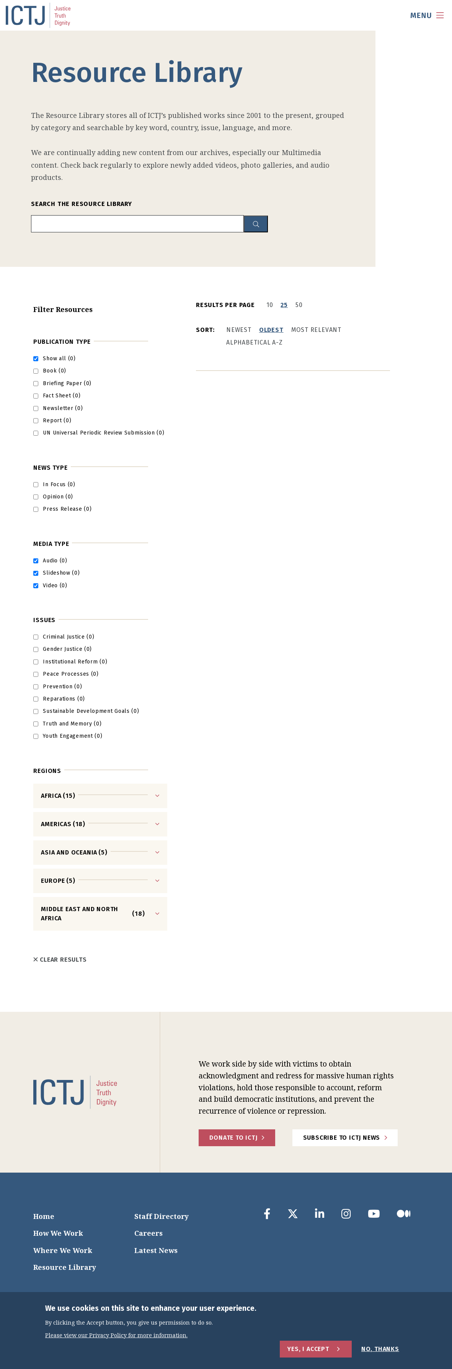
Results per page (225, 305)
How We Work (58, 1233)
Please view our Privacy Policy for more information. (116, 1335)
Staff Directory (161, 1216)
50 (299, 305)
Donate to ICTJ (233, 1137)
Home (43, 1216)
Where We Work (62, 1250)
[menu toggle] (427, 15)
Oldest (271, 329)
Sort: (205, 329)
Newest (238, 329)
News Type (50, 467)
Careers (148, 1233)
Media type (51, 543)
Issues (44, 620)
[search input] (137, 223)
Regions (47, 770)
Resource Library (64, 1267)
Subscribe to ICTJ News (341, 1137)
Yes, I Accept (308, 1349)
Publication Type (62, 341)
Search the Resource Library (81, 203)
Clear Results (59, 959)
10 (269, 305)
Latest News (156, 1250)
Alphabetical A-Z (254, 342)
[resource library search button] (256, 224)
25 (284, 305)
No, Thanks (380, 1349)
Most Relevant (316, 329)
